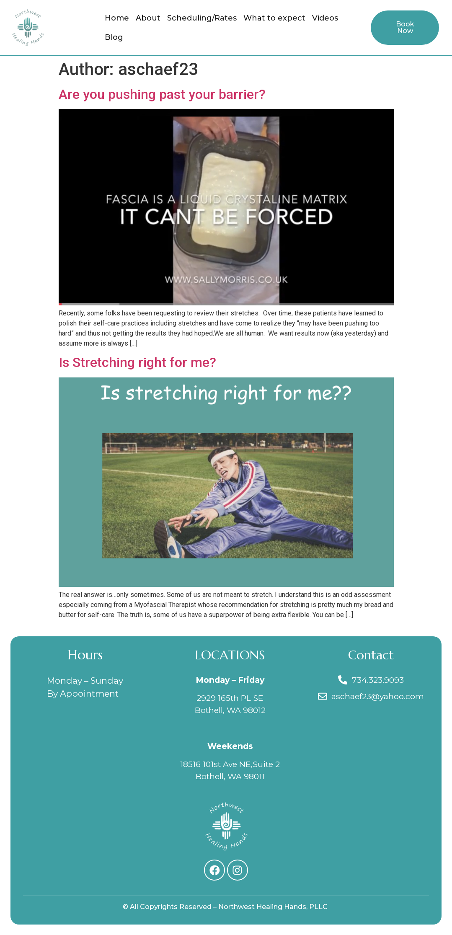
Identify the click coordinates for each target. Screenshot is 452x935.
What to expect (274, 18)
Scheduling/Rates (202, 18)
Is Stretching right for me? (137, 362)
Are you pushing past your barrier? (162, 94)
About (148, 18)
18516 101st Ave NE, (216, 764)
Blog (114, 37)
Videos (325, 18)
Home (117, 18)
